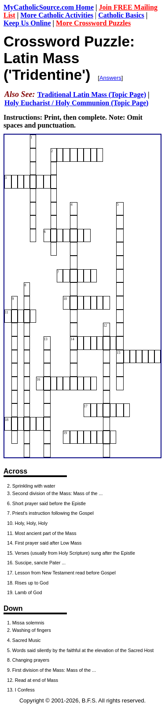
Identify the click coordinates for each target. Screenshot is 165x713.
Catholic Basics (121, 15)
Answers (110, 78)
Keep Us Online (27, 23)
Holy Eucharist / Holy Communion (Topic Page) (76, 103)
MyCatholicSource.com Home (49, 7)
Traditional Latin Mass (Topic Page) (91, 94)
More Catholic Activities (56, 15)
